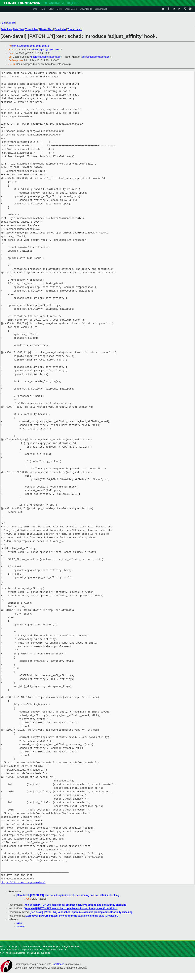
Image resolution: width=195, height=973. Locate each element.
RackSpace (58, 964)
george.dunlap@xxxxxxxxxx (46, 56)
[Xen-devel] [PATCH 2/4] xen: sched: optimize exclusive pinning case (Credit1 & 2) (70, 908)
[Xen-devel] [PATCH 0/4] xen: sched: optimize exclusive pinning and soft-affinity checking (67, 895)
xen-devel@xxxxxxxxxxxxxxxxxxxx (30, 46)
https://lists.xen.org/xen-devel (23, 882)
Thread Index (75, 29)
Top (3, 23)
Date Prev (6, 29)
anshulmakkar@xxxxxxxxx (96, 56)
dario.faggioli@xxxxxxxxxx (46, 49)
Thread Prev (31, 29)
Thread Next (46, 29)
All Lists (11, 23)
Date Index (60, 29)
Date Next (18, 29)
